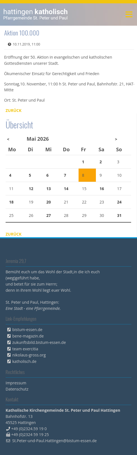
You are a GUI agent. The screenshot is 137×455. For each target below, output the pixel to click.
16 (102, 188)
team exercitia (25, 348)
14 (66, 188)
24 (119, 202)
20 (48, 202)
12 (31, 188)
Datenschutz (17, 389)
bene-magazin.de (28, 336)
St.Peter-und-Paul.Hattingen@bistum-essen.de (54, 440)
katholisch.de (24, 361)
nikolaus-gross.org (29, 355)
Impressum (16, 382)
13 (48, 188)
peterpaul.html (35, 14)
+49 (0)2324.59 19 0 (29, 428)
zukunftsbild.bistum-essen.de (39, 342)
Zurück (14, 110)
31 (119, 215)
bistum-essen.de (27, 329)
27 (48, 215)
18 (11, 202)
